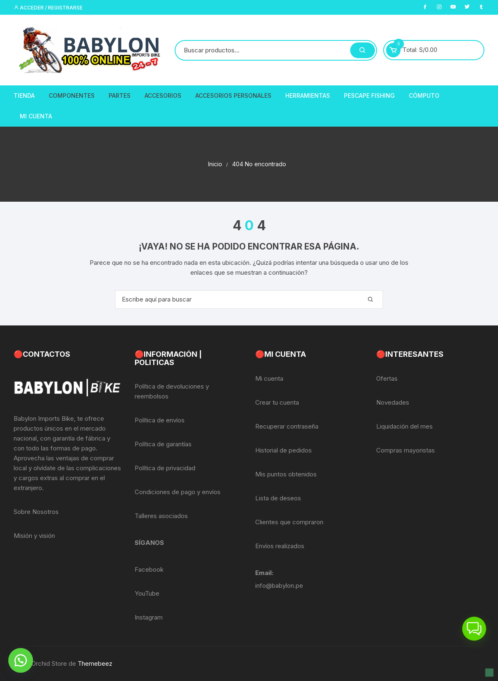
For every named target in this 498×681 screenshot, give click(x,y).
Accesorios (163, 95)
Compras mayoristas (405, 450)
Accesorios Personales (233, 95)
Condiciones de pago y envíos (178, 492)
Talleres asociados (161, 516)
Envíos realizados (279, 546)
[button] (20, 660)
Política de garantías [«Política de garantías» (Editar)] (163, 444)
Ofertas (387, 378)
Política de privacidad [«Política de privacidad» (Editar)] (165, 468)
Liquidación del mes (404, 426)
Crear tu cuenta (277, 402)
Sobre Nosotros (36, 512)
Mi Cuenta (36, 116)
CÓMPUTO (424, 95)
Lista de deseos (278, 498)
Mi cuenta (269, 378)
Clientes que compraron (289, 522)
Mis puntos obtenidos (286, 474)
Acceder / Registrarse (48, 8)
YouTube (147, 593)
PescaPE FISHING (369, 95)
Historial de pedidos (283, 450)
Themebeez (95, 663)
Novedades (392, 402)
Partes (119, 95)
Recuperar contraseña (286, 426)
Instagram (149, 617)
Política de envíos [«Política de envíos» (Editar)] (160, 420)
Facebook (149, 569)
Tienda (24, 95)
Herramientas (307, 95)
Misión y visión (34, 536)
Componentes (72, 95)
